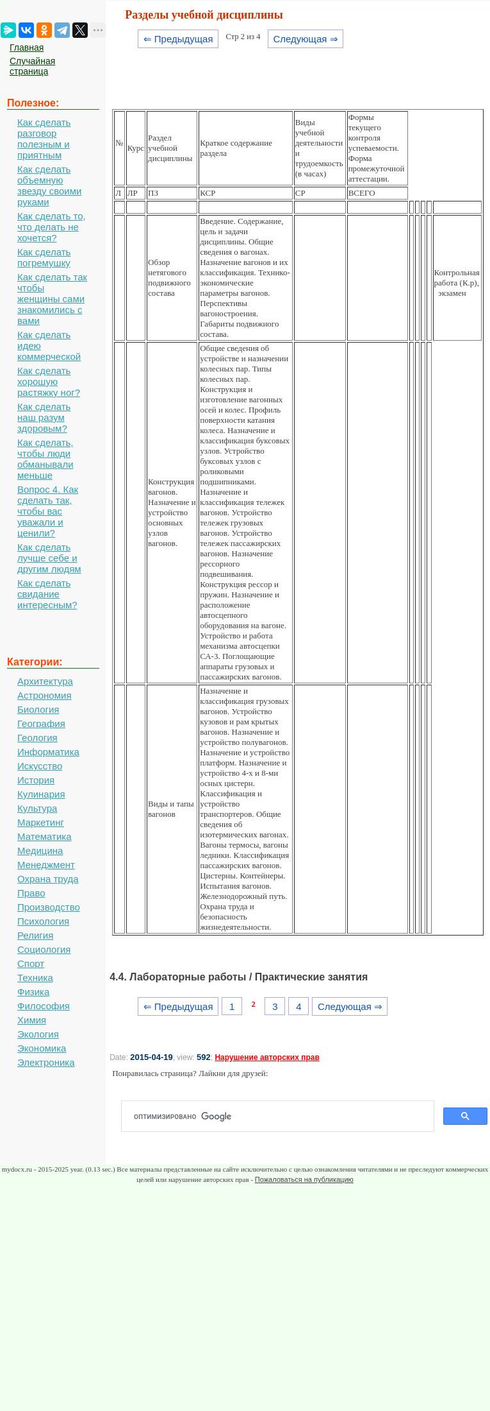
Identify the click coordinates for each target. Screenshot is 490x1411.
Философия (43, 1005)
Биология (38, 709)
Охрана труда (48, 878)
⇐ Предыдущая (178, 38)
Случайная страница (32, 66)
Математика (44, 836)
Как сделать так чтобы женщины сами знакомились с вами (52, 298)
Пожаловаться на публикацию (304, 1179)
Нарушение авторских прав (267, 1057)
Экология (38, 1034)
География (41, 723)
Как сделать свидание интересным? (47, 593)
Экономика (41, 1048)
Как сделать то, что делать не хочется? (51, 226)
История (35, 779)
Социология (43, 949)
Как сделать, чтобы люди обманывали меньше (45, 459)
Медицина (40, 850)
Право (31, 892)
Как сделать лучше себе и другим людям (49, 558)
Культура (37, 808)
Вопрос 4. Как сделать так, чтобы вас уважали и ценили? (47, 511)
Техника (35, 977)
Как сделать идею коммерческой (49, 345)
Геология (37, 737)
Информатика (48, 751)
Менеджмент (46, 864)
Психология (43, 921)
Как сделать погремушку (43, 257)
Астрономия (44, 695)
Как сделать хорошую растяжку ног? (48, 381)
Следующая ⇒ (305, 38)
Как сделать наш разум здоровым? (43, 417)
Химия (31, 1019)
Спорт (30, 963)
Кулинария (41, 794)
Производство (48, 907)
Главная (27, 47)
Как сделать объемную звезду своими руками (49, 185)
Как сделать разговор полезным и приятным (43, 138)
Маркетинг (40, 822)
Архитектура (45, 681)
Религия (35, 935)
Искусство (39, 765)
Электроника (46, 1062)
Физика (33, 991)
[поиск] (283, 1116)
